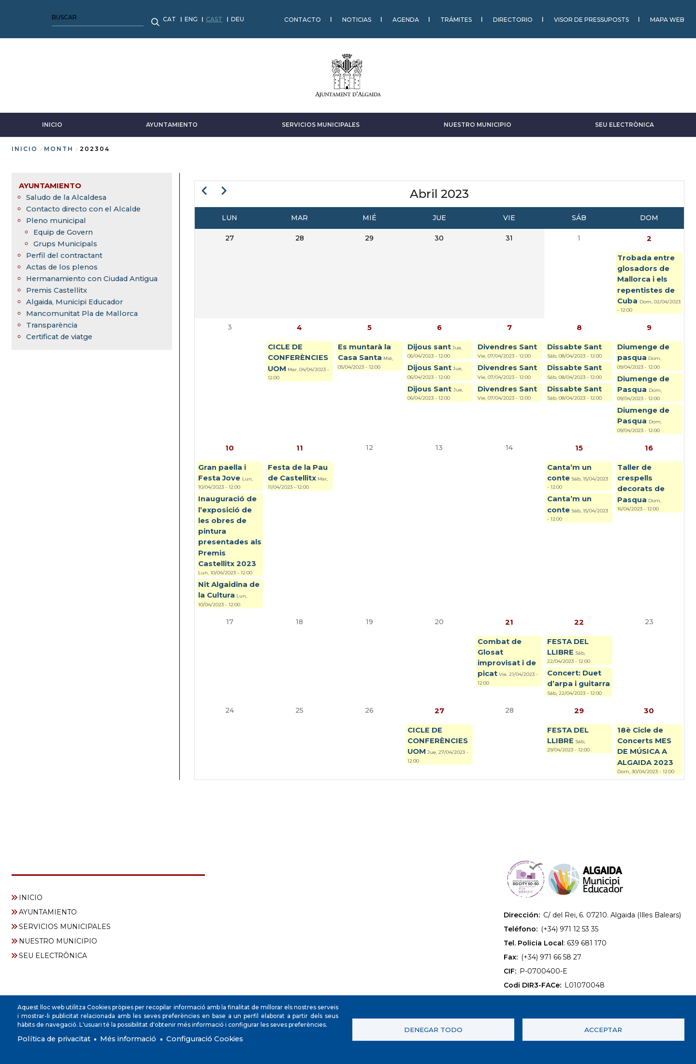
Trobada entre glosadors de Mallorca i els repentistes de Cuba (648, 277)
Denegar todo (433, 1029)
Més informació (138, 1038)
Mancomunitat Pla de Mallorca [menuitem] (86, 320)
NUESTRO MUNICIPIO (477, 119)
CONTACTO (151, 16)
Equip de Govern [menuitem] (65, 227)
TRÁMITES (304, 16)
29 (579, 743)
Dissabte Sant (576, 348)
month (58, 144)
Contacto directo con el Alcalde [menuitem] (87, 204)
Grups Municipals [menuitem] (67, 238)
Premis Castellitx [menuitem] (59, 296)
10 (229, 454)
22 (579, 638)
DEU (86, 16)
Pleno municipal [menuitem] (57, 215)
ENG (39, 16)
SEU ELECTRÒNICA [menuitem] (53, 954)
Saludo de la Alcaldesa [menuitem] (70, 192)
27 (440, 743)
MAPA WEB (516, 16)
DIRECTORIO (361, 16)
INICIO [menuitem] (31, 896)
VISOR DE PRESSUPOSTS (440, 16)
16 (649, 454)
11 (299, 454)
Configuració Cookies (221, 1038)
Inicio (25, 144)
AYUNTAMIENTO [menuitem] (52, 180)
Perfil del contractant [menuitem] (67, 250)
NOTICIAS (205, 16)
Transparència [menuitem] (54, 331)
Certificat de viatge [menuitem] (63, 343)
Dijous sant (430, 348)
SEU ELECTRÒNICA (624, 119)
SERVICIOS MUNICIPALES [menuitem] (65, 925)
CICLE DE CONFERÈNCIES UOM (299, 360)
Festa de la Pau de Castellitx (291, 486)
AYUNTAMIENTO (172, 119)
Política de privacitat (57, 1038)
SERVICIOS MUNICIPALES (321, 119)
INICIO (52, 119)
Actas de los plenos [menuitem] (64, 262)
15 (579, 454)
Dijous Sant (431, 370)
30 (649, 743)
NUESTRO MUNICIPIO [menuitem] (58, 940)
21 (509, 638)
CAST (63, 16)
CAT (18, 16)
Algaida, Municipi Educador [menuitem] (79, 308)
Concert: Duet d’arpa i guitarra (577, 703)
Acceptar (603, 1029)
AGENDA (254, 16)
